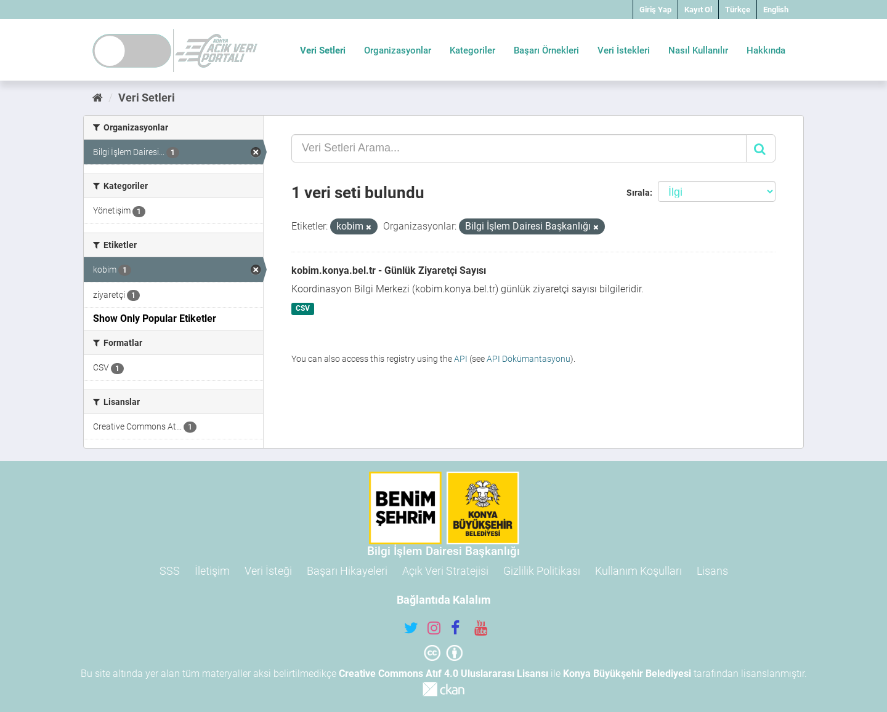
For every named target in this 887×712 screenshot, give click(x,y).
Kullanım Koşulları (638, 570)
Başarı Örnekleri (546, 50)
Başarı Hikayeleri (347, 570)
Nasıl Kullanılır (698, 50)
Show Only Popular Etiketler (154, 318)
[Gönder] (761, 148)
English (775, 9)
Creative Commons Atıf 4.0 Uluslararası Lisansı (443, 673)
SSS (170, 570)
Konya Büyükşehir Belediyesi (627, 673)
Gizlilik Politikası (541, 570)
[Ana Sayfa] (97, 97)
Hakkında (766, 50)
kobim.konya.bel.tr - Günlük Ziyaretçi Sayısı (388, 270)
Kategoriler (472, 50)
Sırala (638, 193)
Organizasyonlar (397, 50)
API (461, 359)
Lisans (712, 570)
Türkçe (737, 9)
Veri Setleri (323, 50)
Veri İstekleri (623, 50)
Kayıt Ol (698, 9)
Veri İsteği (268, 570)
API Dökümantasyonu (528, 359)
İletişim (212, 570)
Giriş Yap (655, 9)
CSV (303, 309)
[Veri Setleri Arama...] (519, 148)
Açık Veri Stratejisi (445, 570)
